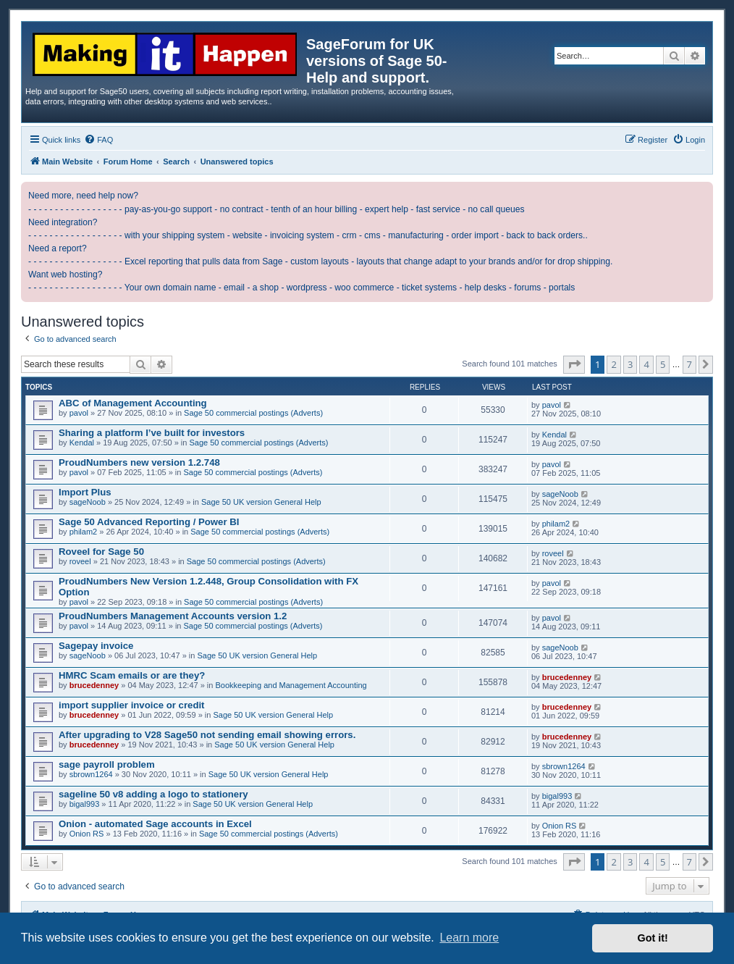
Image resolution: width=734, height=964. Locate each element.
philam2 (83, 531)
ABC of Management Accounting (133, 403)
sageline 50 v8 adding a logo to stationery (153, 794)
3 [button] (630, 364)
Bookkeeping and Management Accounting (291, 685)
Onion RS (86, 833)
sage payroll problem (107, 764)
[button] (574, 364)
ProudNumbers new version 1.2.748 (139, 462)
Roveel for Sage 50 (101, 551)
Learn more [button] (469, 937)
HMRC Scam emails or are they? (132, 675)
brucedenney (94, 685)
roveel (80, 561)
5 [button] (662, 364)
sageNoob (87, 502)
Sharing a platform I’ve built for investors (152, 432)
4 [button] (646, 364)
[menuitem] (98, 139)
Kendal (81, 442)
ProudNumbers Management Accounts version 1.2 (173, 616)
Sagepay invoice (96, 645)
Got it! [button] (653, 938)
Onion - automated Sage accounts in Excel (155, 823)
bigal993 (84, 804)
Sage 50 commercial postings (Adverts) (253, 412)
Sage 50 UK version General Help (261, 502)
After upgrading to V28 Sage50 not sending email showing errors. (207, 734)
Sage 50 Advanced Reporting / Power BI (149, 521)
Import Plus (85, 492)
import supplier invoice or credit (132, 705)
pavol (78, 412)
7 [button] (689, 364)
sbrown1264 (91, 774)
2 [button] (613, 364)
